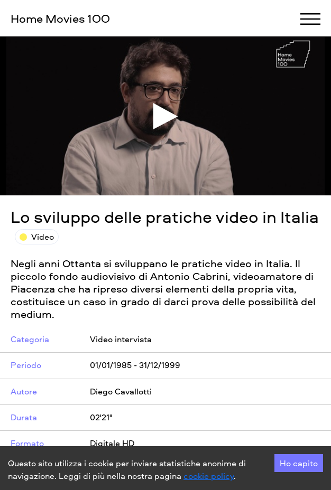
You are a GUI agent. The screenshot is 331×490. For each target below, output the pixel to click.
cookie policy (208, 476)
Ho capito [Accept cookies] (299, 463)
